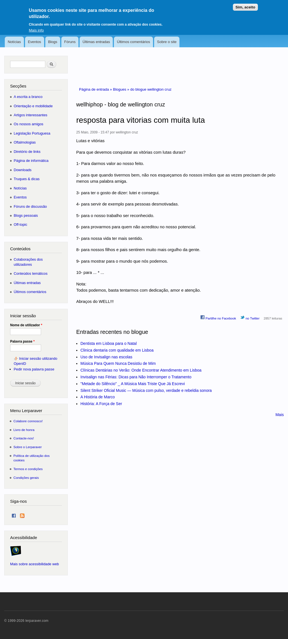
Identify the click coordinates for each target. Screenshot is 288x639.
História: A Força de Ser (101, 403)
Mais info (36, 28)
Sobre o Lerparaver (28, 447)
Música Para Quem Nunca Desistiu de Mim (118, 363)
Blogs (52, 42)
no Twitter (250, 317)
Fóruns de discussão (30, 206)
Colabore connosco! (28, 421)
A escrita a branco (28, 97)
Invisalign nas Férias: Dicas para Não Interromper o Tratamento (136, 377)
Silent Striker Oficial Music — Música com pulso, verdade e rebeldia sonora (146, 390)
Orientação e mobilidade (33, 106)
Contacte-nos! (24, 438)
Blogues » (121, 89)
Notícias (14, 42)
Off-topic (20, 224)
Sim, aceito (245, 5)
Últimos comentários (133, 42)
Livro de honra (24, 430)
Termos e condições (28, 469)
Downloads (23, 170)
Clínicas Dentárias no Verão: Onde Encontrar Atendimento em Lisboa (140, 370)
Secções (18, 86)
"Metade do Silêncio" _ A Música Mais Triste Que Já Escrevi (132, 383)
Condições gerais (26, 477)
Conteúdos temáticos (31, 273)
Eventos (34, 42)
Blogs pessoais (26, 215)
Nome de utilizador (26, 325)
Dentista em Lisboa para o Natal (108, 343)
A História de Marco (97, 397)
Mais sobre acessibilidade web (34, 564)
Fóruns (69, 42)
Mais (279, 414)
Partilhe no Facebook (218, 317)
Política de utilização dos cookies (32, 458)
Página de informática (31, 160)
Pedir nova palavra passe (34, 369)
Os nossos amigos (28, 124)
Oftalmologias (25, 142)
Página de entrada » (96, 89)
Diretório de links (27, 151)
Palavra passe (22, 341)
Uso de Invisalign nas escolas (106, 357)
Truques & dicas (27, 179)
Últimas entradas (96, 42)
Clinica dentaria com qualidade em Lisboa (117, 350)
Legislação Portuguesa (32, 133)
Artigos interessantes (30, 115)
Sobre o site (166, 42)
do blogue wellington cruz (151, 89)
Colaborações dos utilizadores (28, 262)
